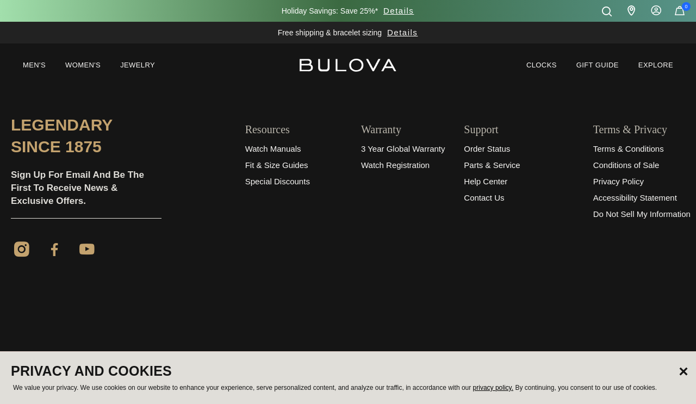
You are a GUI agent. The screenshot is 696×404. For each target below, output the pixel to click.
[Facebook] (54, 251)
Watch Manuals (273, 148)
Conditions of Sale (626, 165)
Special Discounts (277, 181)
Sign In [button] (656, 11)
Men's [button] (34, 65)
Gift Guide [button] (597, 65)
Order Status (487, 148)
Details (398, 10)
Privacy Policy (618, 181)
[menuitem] (34, 65)
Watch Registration (395, 165)
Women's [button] (83, 65)
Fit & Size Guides (276, 165)
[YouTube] (87, 251)
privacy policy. (493, 387)
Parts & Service (492, 165)
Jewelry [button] (137, 65)
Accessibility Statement (635, 197)
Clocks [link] (541, 65)
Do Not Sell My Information (642, 214)
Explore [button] (655, 65)
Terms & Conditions (628, 148)
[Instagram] (22, 251)
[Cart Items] (680, 13)
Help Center (485, 181)
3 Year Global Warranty (403, 148)
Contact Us (484, 197)
